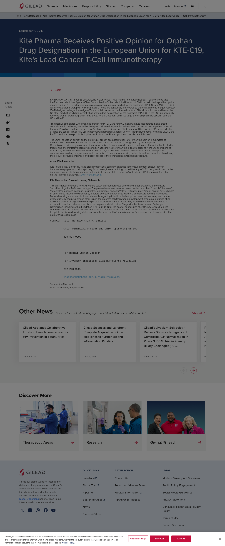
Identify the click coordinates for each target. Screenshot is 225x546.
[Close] (220, 538)
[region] (112, 539)
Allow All (181, 538)
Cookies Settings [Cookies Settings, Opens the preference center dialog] (138, 538)
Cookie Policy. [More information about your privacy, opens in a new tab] (68, 542)
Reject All (159, 538)
